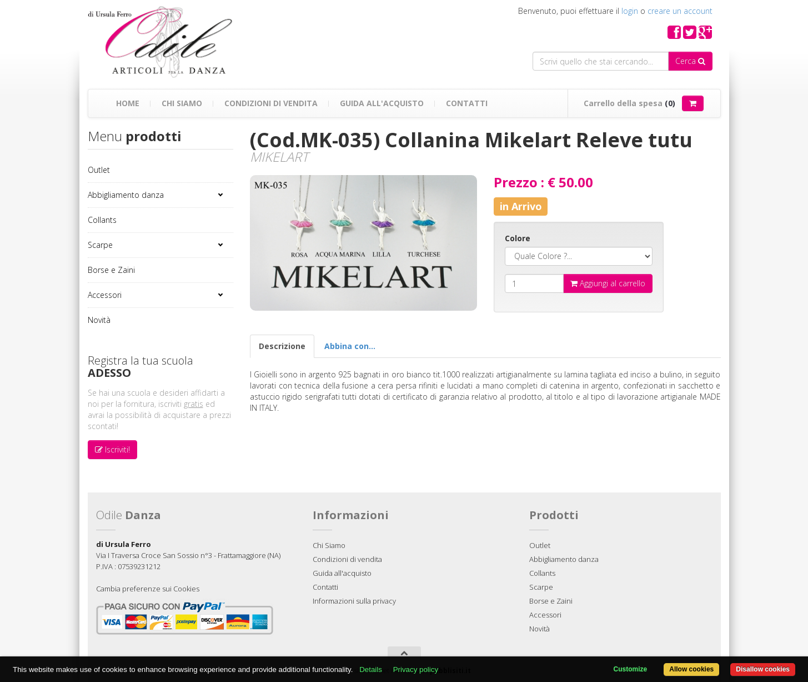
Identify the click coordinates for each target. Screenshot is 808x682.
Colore (517, 238)
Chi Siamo (182, 103)
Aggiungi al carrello (607, 283)
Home (127, 103)
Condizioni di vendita (271, 103)
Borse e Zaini (111, 270)
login (629, 11)
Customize (631, 669)
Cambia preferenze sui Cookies (147, 589)
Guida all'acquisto (382, 103)
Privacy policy (415, 669)
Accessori (105, 295)
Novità (99, 320)
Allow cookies (691, 669)
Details (370, 669)
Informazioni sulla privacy (354, 601)
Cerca (690, 61)
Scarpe (100, 245)
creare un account (680, 11)
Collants (102, 220)
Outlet (99, 170)
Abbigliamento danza (126, 195)
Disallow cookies (763, 669)
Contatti (467, 103)
